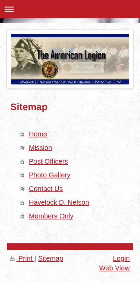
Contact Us (46, 188)
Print (22, 258)
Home (38, 134)
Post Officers (48, 161)
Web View (114, 268)
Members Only (51, 216)
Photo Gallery (49, 175)
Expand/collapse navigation (70, 9)
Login (121, 258)
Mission (40, 147)
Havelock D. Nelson (59, 202)
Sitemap (50, 258)
